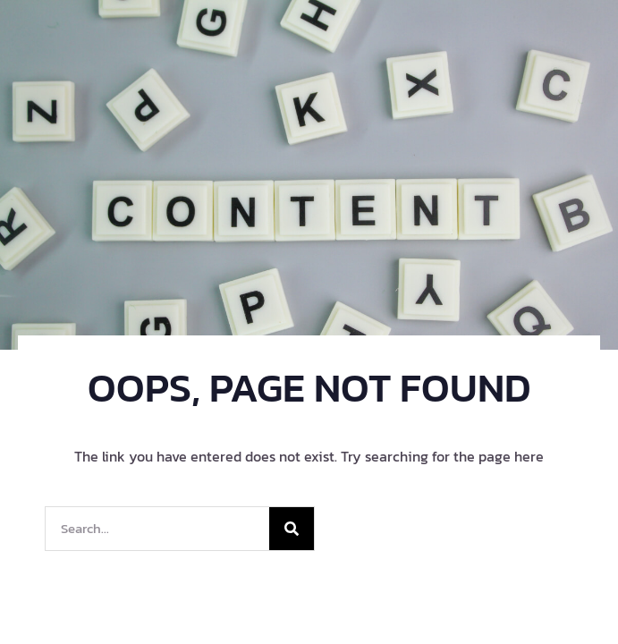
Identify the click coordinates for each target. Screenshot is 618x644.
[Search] (291, 528)
